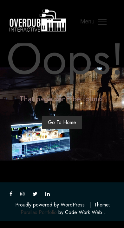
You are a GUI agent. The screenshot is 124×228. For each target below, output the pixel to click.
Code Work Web (83, 212)
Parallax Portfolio (39, 212)
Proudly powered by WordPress (50, 204)
